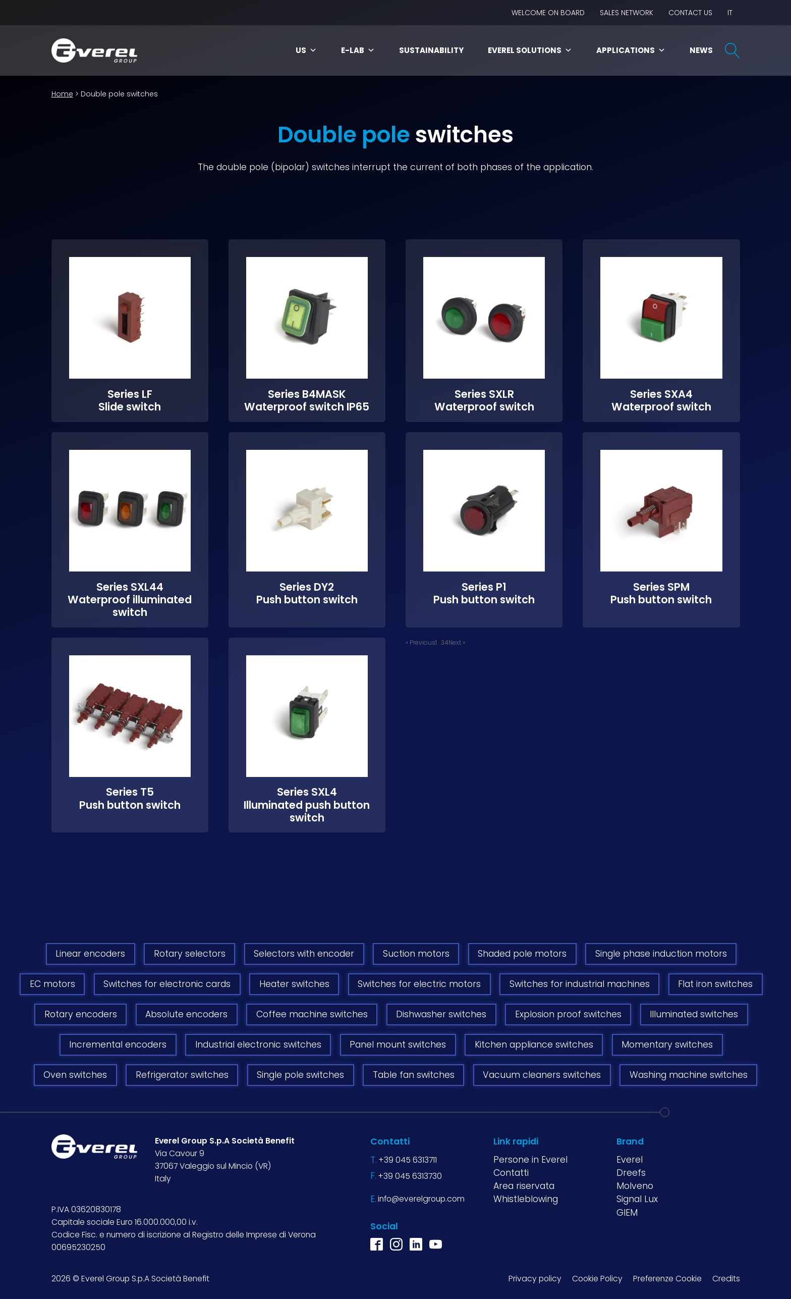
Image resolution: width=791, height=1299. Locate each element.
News (701, 50)
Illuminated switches (694, 1014)
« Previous (420, 642)
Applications (630, 50)
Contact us (690, 13)
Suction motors (416, 954)
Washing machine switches (689, 1075)
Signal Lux (637, 1199)
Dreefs (631, 1173)
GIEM (627, 1213)
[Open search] (732, 50)
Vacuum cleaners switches (542, 1075)
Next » (456, 642)
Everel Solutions (530, 50)
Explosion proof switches (568, 1014)
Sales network (626, 13)
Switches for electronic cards (167, 984)
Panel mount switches (398, 1044)
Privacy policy (534, 1278)
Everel (629, 1160)
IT (729, 13)
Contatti (511, 1173)
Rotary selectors (189, 954)
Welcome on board (548, 13)
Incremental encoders (117, 1044)
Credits (726, 1278)
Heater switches (294, 984)
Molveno (634, 1186)
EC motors (52, 984)
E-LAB (358, 50)
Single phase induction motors (661, 954)
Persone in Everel (530, 1160)
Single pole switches (300, 1075)
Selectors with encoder (304, 954)
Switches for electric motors (419, 984)
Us (306, 50)
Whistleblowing (525, 1199)
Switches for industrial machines (580, 984)
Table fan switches (414, 1075)
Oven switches (75, 1075)
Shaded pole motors (522, 954)
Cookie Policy (597, 1278)
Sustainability (431, 50)
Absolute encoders (186, 1014)
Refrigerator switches (182, 1075)
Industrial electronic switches (258, 1044)
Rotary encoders (80, 1014)
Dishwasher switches (441, 1014)
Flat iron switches (715, 984)
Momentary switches (667, 1044)
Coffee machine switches (312, 1014)
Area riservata (523, 1186)
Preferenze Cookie (667, 1278)
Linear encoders (90, 954)
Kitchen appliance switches (534, 1044)
